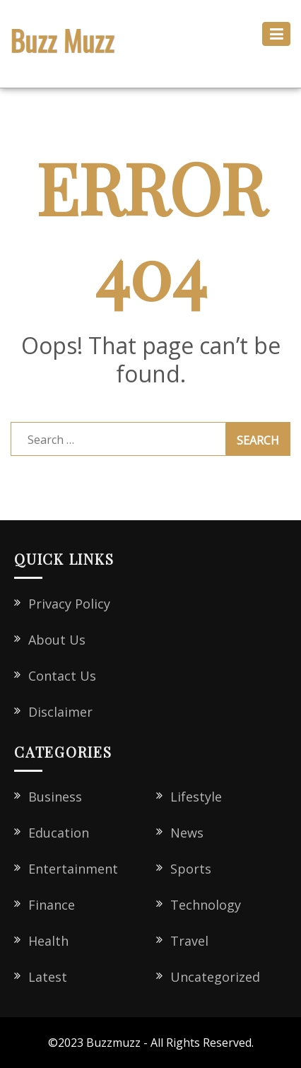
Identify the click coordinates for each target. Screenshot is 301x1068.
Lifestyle (196, 796)
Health (48, 940)
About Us (56, 639)
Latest (47, 976)
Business (55, 796)
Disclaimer (60, 711)
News (186, 832)
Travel (189, 940)
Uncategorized (215, 976)
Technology (205, 904)
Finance (51, 904)
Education (58, 832)
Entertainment (73, 868)
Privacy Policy (69, 603)
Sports (190, 868)
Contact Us (62, 675)
